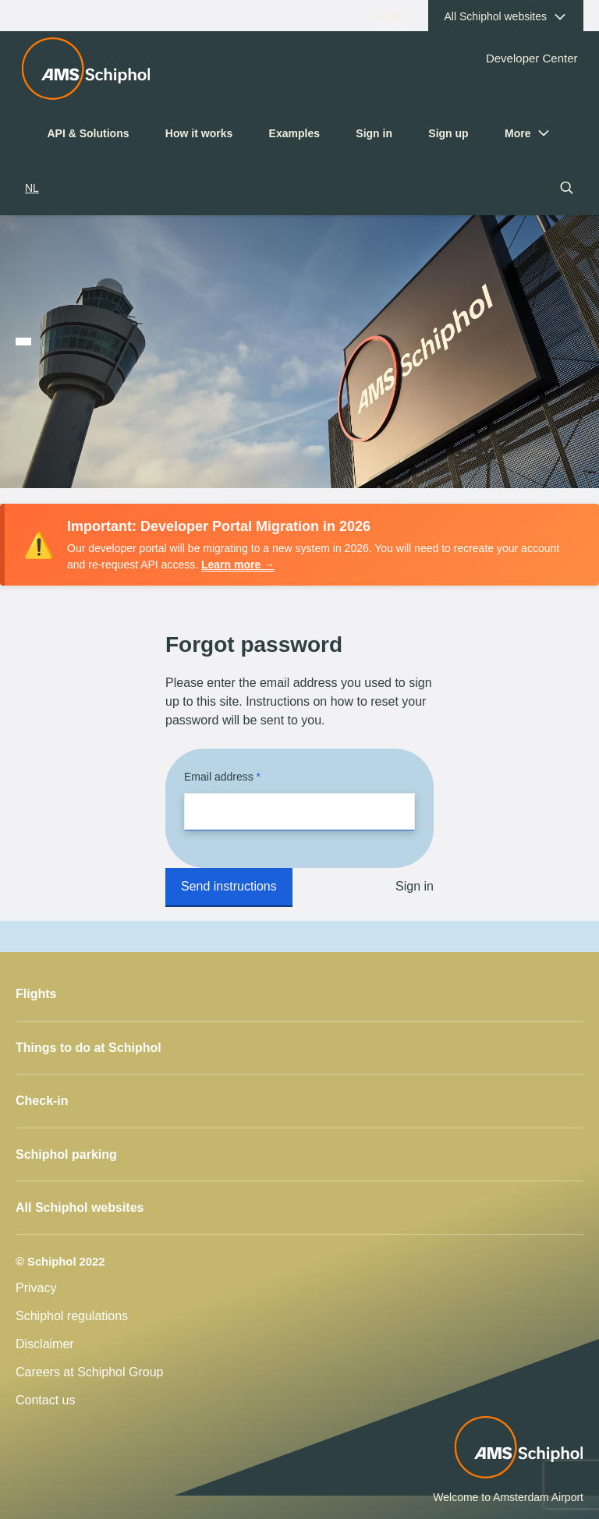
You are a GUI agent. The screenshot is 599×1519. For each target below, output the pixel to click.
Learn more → (238, 564)
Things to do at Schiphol (88, 1047)
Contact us (45, 1400)
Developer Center (532, 58)
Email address (220, 776)
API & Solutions (88, 133)
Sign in (374, 133)
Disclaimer (45, 1344)
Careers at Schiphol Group (89, 1372)
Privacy (36, 1287)
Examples (294, 133)
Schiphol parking (66, 1154)
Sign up (448, 133)
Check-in (42, 1100)
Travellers (397, 20)
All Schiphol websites (80, 1207)
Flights (36, 993)
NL (32, 188)
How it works (198, 133)
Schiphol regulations (72, 1315)
